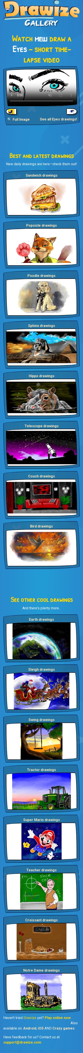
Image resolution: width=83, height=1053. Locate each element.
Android (29, 1028)
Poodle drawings (41, 276)
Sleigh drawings (41, 669)
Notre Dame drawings (41, 970)
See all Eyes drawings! (58, 119)
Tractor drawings (41, 770)
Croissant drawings (41, 920)
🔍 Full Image (18, 119)
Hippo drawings (41, 376)
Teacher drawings (41, 870)
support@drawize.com (22, 1042)
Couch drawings (41, 476)
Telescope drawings (42, 426)
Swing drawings (42, 720)
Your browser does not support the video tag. (41, 87)
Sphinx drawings (41, 326)
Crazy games (63, 1028)
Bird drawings (41, 526)
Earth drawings (41, 619)
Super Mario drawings (41, 820)
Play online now (58, 1018)
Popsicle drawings (41, 225)
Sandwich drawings (42, 175)
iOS (41, 1028)
